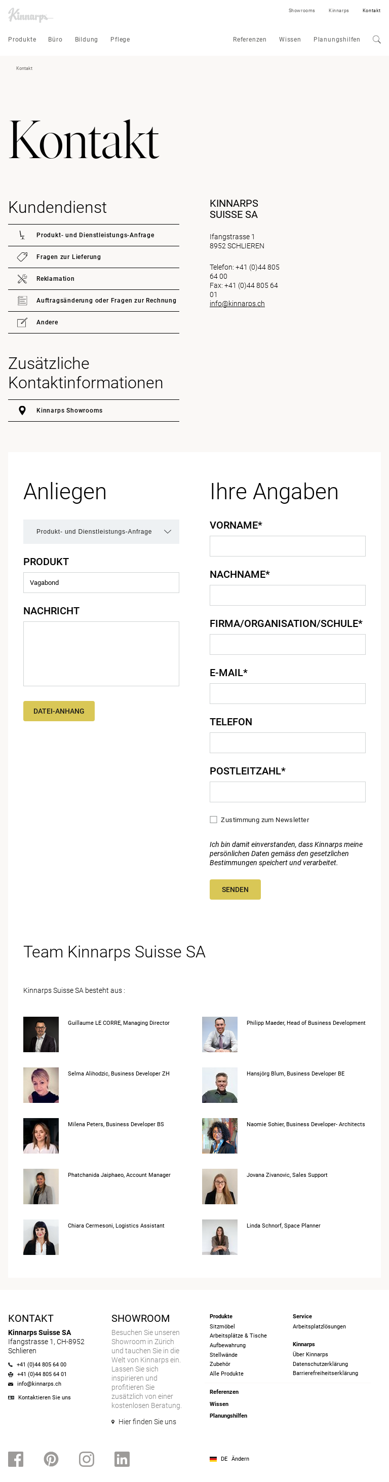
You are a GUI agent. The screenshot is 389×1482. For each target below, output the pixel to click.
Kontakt (372, 10)
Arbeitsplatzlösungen (319, 1326)
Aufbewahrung (228, 1345)
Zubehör (220, 1364)
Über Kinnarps (310, 1354)
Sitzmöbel (222, 1326)
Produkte (22, 39)
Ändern (240, 1459)
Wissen (290, 39)
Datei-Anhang (59, 711)
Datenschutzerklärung (320, 1364)
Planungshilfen (337, 39)
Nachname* (240, 574)
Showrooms (302, 10)
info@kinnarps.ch (237, 304)
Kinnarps (339, 10)
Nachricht (51, 610)
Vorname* (236, 525)
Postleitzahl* (248, 770)
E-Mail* (229, 672)
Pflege (120, 39)
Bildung (87, 39)
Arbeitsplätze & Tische (238, 1335)
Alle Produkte (227, 1373)
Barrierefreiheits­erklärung (325, 1373)
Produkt (46, 561)
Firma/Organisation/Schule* (286, 623)
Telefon (231, 721)
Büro (55, 39)
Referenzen (250, 39)
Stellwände (224, 1355)
